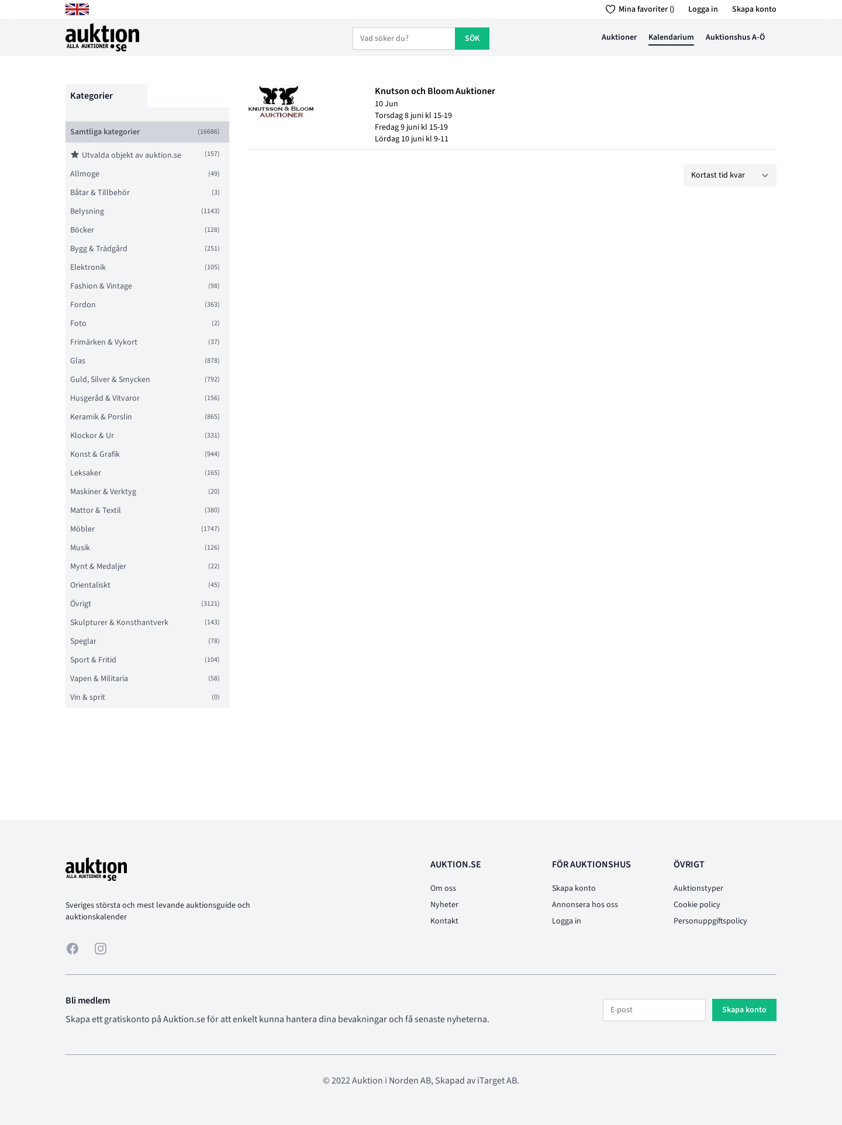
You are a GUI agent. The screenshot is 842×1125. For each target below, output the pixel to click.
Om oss (443, 888)
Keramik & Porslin (101, 417)
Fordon (83, 305)
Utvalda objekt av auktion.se (125, 155)
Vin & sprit (87, 697)
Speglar (83, 641)
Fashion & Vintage (101, 286)
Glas (77, 361)
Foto (78, 323)
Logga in (703, 9)
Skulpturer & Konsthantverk (119, 623)
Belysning (87, 211)
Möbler (82, 529)
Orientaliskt (90, 585)
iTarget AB (497, 1080)
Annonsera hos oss (585, 905)
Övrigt (80, 604)
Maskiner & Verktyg (103, 492)
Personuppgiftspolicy (710, 921)
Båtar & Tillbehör (100, 193)
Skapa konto (754, 9)
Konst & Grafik (95, 454)
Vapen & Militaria (99, 679)
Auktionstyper (698, 888)
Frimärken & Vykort (103, 342)
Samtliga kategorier (105, 132)
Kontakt (444, 921)
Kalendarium (671, 37)
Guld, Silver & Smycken (110, 380)
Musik (80, 548)
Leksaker (85, 473)
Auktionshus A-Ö (735, 37)
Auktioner (619, 37)
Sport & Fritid (93, 660)
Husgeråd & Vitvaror (105, 398)
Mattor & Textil (95, 510)
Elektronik (88, 267)
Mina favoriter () (637, 9)
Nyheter (444, 905)
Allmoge (84, 174)
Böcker (82, 230)
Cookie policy (697, 905)
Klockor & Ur (92, 436)
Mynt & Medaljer (98, 566)
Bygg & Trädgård (98, 249)
